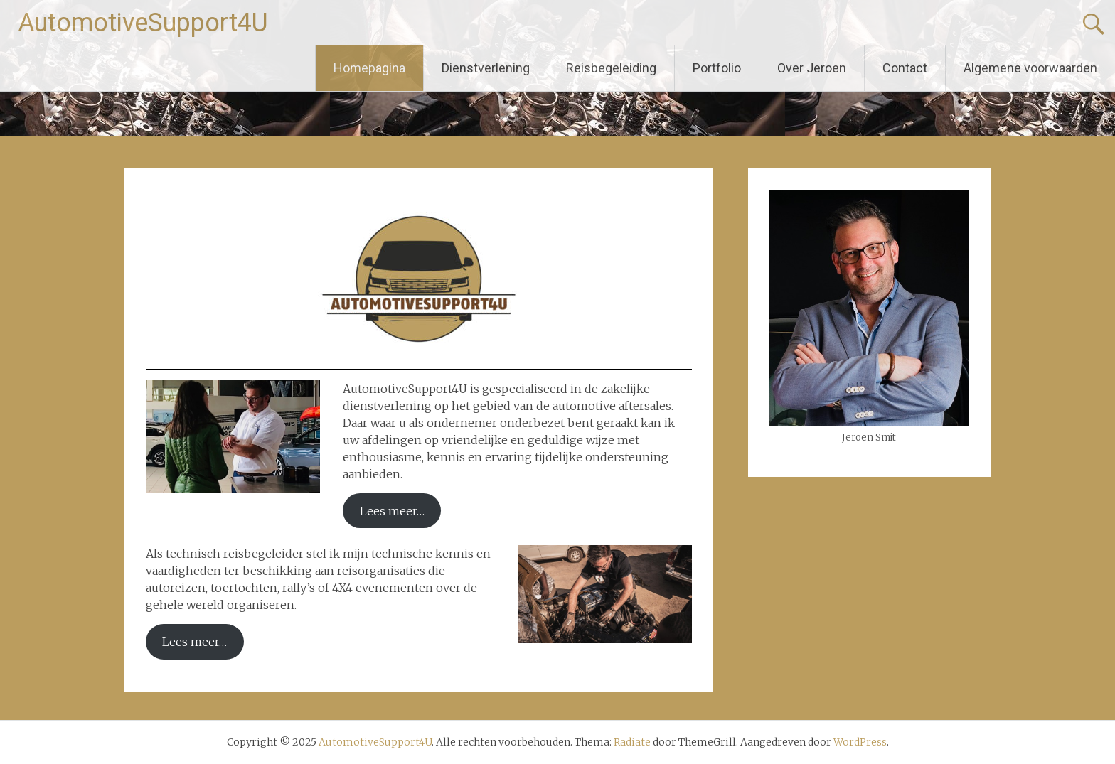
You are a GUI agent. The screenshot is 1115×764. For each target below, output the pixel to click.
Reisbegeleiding (611, 67)
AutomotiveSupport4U (143, 23)
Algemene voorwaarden (1030, 67)
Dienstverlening (486, 67)
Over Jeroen (811, 67)
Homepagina (369, 67)
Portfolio (717, 67)
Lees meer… (392, 511)
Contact (904, 67)
